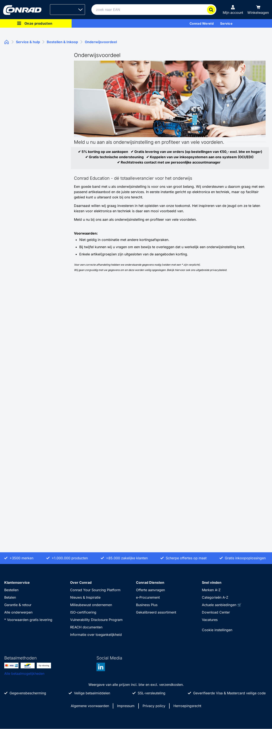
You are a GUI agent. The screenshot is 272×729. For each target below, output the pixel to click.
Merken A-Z (211, 590)
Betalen (10, 597)
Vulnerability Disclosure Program (96, 620)
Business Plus (146, 605)
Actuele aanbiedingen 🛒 (222, 605)
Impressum (126, 706)
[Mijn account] (233, 9)
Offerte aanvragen (150, 590)
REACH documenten (86, 627)
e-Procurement (148, 597)
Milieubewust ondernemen (91, 605)
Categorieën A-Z (215, 597)
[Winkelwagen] (258, 9)
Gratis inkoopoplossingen (245, 558)
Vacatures (210, 620)
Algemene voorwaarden (90, 706)
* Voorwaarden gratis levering (28, 620)
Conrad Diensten (150, 582)
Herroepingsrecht (187, 706)
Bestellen (11, 590)
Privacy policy (154, 706)
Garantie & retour (17, 605)
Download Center (216, 612)
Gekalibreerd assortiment (156, 612)
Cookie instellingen (217, 630)
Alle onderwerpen (18, 612)
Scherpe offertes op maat (186, 558)
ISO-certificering (83, 612)
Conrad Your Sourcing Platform (95, 590)
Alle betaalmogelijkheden (24, 673)
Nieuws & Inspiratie (85, 597)
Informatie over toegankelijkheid (96, 634)
